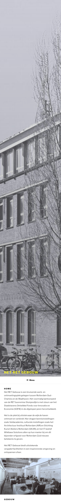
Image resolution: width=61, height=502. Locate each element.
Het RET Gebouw (21, 372)
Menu (30, 380)
